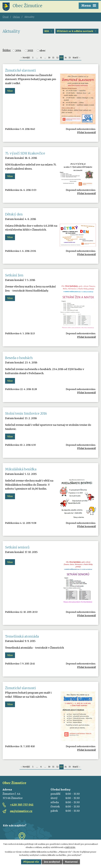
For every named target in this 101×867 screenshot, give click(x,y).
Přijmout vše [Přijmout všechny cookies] (31, 861)
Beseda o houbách (19, 358)
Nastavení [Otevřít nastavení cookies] (71, 861)
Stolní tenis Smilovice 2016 (26, 413)
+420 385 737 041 (21, 804)
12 (57, 57)
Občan (16, 16)
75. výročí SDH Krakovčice (25, 153)
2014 (18, 50)
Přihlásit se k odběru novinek (77, 31)
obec (42, 50)
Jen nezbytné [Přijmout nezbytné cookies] (52, 861)
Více (10, 90)
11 (53, 57)
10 (49, 57)
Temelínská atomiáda (22, 636)
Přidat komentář (86, 132)
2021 (30, 50)
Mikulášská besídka (20, 469)
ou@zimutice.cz (21, 811)
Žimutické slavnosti (20, 70)
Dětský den (14, 214)
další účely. (70, 847)
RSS (48, 31)
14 (66, 57)
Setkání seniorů (17, 547)
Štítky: (7, 50)
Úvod (5, 16)
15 (70, 57)
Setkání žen (14, 275)
